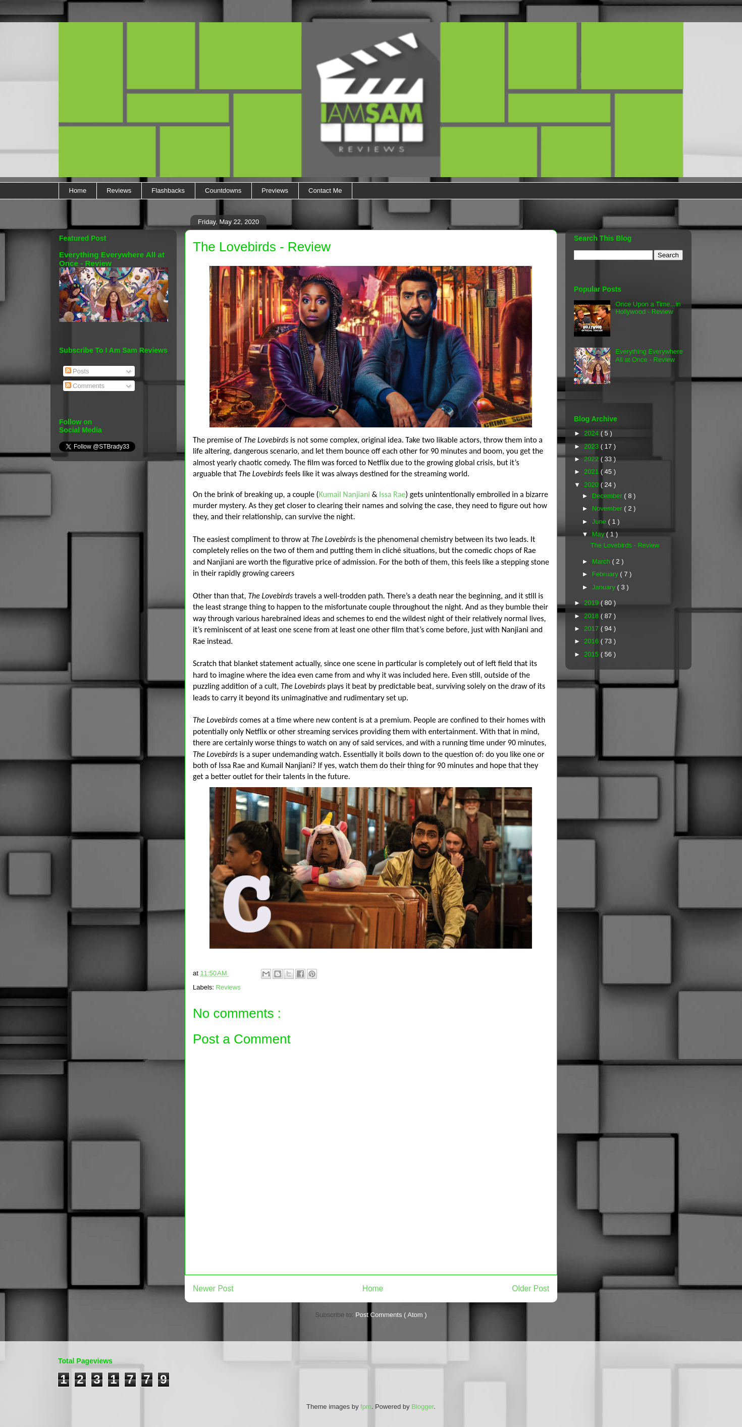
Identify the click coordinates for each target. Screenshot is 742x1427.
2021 (592, 471)
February (606, 574)
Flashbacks (168, 190)
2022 (592, 459)
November (608, 508)
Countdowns (223, 190)
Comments (84, 386)
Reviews (119, 190)
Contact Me (325, 190)
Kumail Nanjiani (344, 494)
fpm (366, 1406)
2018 (592, 616)
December (608, 496)
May (599, 534)
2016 (592, 641)
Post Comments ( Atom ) (391, 1315)
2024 (592, 433)
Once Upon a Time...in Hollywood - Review (647, 308)
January (604, 587)
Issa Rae (392, 494)
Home (78, 190)
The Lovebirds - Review (624, 545)
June (600, 521)
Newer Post (213, 1288)
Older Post (530, 1288)
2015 (592, 654)
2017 (592, 628)
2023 (592, 446)
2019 (592, 603)
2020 (592, 484)
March (602, 561)
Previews (274, 190)
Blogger (422, 1406)
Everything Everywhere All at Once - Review (649, 355)
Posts (77, 371)
